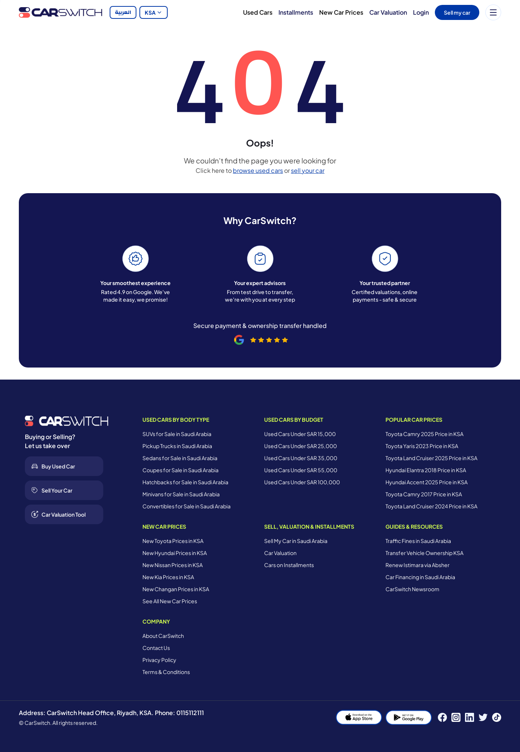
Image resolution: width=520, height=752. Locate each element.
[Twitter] (483, 717)
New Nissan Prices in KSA (172, 564)
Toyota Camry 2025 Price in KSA (424, 433)
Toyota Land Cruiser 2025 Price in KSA (431, 458)
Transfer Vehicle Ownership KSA (424, 552)
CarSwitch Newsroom (412, 589)
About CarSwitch (163, 635)
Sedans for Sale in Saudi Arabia (179, 458)
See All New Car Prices (169, 601)
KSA (153, 12)
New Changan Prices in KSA (175, 589)
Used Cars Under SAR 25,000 (300, 445)
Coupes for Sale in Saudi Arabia (180, 470)
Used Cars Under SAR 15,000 (300, 433)
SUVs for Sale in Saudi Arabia (176, 433)
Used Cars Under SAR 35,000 (300, 458)
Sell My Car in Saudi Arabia (295, 540)
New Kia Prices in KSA (168, 577)
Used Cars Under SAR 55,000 (300, 470)
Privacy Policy (159, 659)
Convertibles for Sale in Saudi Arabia (186, 506)
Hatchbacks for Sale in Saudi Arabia (185, 482)
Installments (295, 12)
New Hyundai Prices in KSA (174, 552)
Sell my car (457, 12)
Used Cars (257, 12)
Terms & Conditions (166, 671)
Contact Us (156, 647)
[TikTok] (496, 717)
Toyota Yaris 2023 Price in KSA (421, 445)
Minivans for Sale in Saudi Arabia (181, 494)
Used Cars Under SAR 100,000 (302, 482)
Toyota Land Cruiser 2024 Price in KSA (431, 506)
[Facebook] (442, 717)
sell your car (307, 170)
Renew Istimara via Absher (417, 564)
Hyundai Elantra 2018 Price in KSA (425, 470)
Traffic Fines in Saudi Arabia (418, 540)
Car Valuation (388, 12)
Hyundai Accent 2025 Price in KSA (426, 482)
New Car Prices (341, 12)
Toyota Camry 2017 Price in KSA (423, 494)
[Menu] (493, 12)
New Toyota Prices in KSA (172, 540)
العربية (123, 12)
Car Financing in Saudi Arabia (420, 577)
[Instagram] (455, 717)
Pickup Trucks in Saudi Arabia (177, 445)
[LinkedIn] (469, 717)
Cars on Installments (289, 564)
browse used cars (258, 170)
